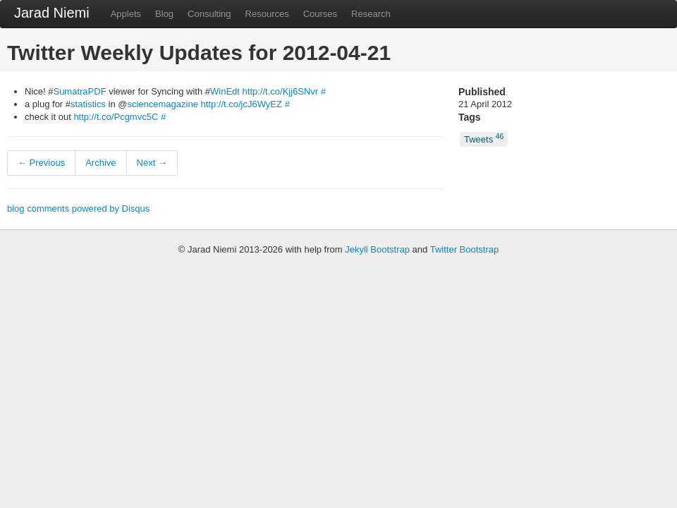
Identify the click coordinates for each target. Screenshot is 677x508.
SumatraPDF (79, 91)
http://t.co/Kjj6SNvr (281, 91)
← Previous (41, 162)
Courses (320, 13)
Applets (126, 13)
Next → (152, 162)
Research (371, 13)
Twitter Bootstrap (464, 249)
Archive (100, 162)
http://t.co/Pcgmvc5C (115, 116)
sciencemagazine (162, 104)
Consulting (209, 13)
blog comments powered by (78, 208)
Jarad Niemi (52, 12)
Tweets (484, 139)
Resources (267, 13)
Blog (164, 13)
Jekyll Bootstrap (377, 249)
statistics (88, 104)
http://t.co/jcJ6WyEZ (241, 104)
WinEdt (225, 91)
